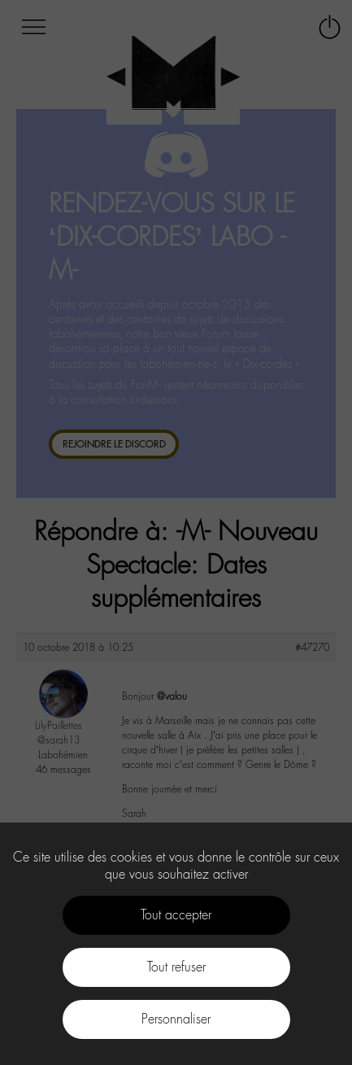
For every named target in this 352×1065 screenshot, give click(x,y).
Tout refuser (176, 967)
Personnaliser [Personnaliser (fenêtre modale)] (176, 1019)
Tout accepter (176, 914)
